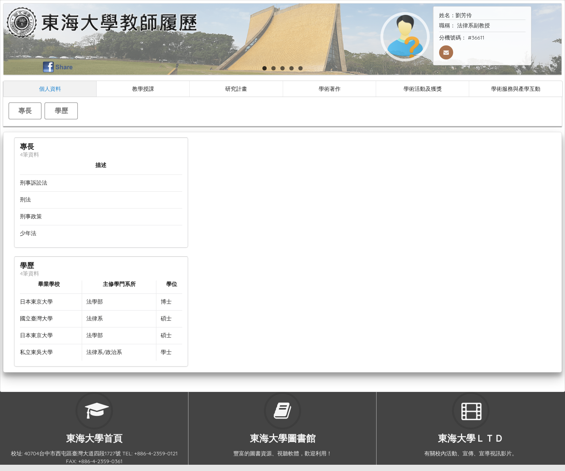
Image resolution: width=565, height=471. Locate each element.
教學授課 (143, 88)
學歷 (61, 110)
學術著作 (330, 88)
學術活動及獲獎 (423, 88)
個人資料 (50, 88)
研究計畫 (236, 88)
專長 (25, 110)
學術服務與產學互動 (515, 88)
